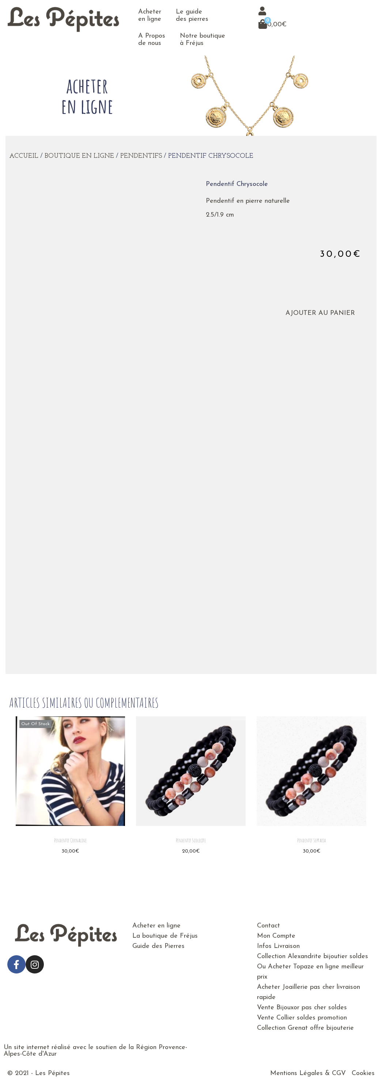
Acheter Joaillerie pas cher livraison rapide (308, 992)
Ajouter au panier (315, 313)
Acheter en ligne (149, 15)
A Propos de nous (151, 40)
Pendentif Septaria (311, 840)
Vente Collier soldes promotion (302, 1017)
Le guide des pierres (192, 15)
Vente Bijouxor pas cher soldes (302, 1007)
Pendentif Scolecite (191, 840)
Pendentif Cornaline (70, 840)
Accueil (23, 156)
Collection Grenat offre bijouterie (305, 1028)
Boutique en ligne (79, 156)
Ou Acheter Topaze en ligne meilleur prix (310, 971)
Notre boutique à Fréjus (202, 40)
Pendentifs (141, 156)
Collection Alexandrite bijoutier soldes (312, 956)
